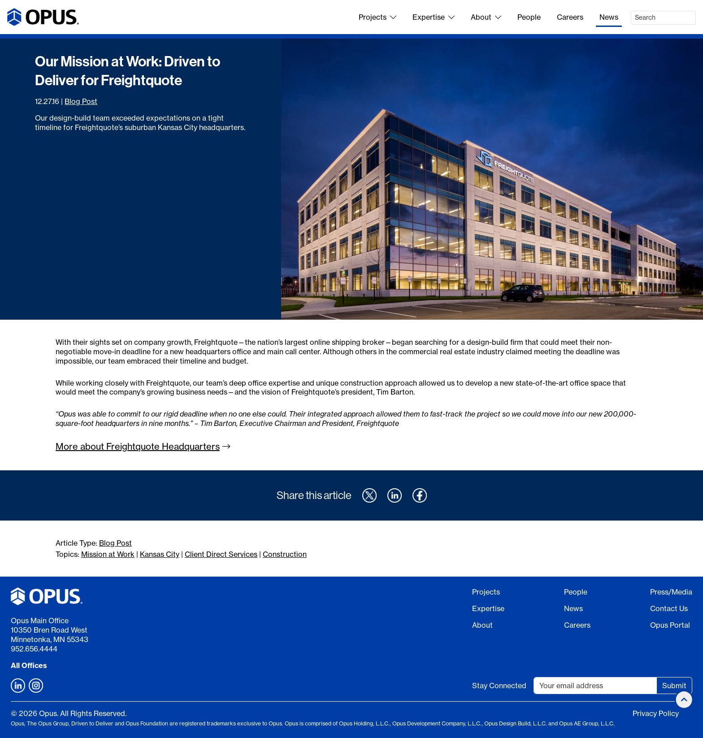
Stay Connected (499, 685)
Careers (570, 17)
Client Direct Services (221, 554)
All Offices (29, 665)
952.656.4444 (34, 648)
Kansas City (159, 554)
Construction (285, 554)
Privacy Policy (656, 713)
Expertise (433, 17)
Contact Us (669, 608)
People (529, 17)
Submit (674, 685)
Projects (377, 17)
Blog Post (81, 101)
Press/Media (671, 591)
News (608, 17)
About (486, 17)
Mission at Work (108, 554)
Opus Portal (670, 625)
